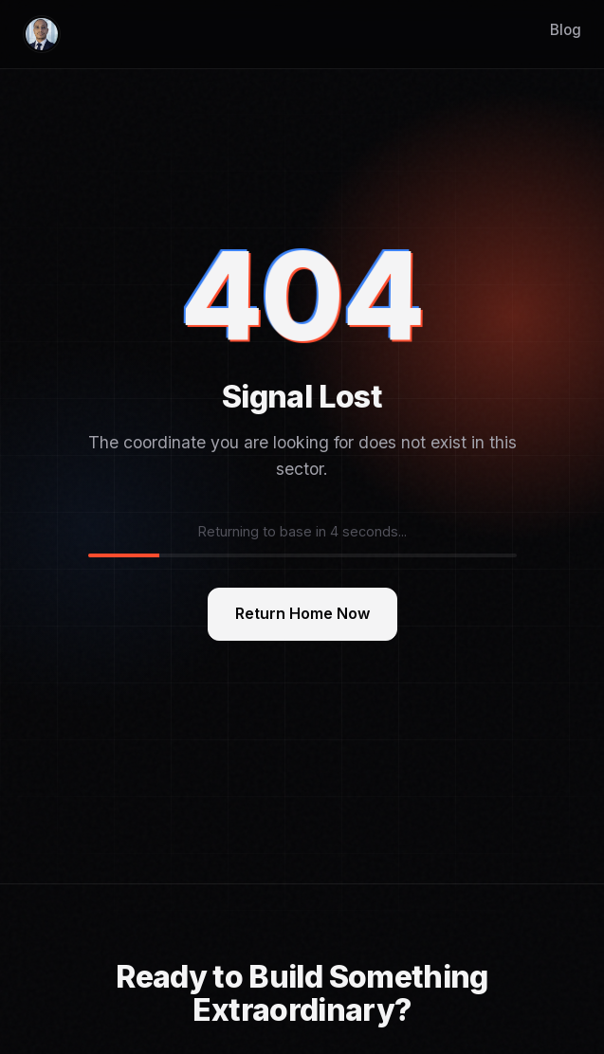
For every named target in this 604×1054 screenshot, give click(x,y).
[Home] (42, 34)
